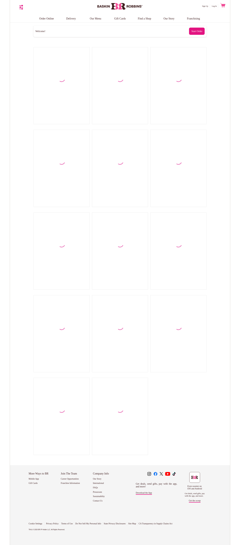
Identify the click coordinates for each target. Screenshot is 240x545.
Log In (214, 6)
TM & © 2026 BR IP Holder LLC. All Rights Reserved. (47, 529)
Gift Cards (120, 18)
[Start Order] (197, 31)
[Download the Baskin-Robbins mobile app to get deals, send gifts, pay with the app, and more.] (195, 481)
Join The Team (69, 473)
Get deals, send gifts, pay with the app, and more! (156, 485)
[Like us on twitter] (161, 474)
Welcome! (40, 31)
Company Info (101, 473)
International (98, 483)
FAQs (95, 487)
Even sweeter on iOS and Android (195, 487)
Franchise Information (70, 483)
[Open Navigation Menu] (21, 7)
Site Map (132, 523)
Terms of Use (67, 523)
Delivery (71, 18)
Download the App (144, 493)
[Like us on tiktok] (174, 474)
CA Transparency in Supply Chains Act (155, 523)
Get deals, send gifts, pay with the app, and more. (195, 494)
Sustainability (99, 496)
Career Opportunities (70, 479)
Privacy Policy (52, 523)
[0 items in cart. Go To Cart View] (222, 6)
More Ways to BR (39, 473)
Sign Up (205, 6)
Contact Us (98, 501)
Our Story (168, 18)
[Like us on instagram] (149, 474)
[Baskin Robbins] (119, 9)
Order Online (46, 18)
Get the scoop (195, 500)
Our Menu (95, 18)
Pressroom (97, 492)
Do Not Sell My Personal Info (88, 523)
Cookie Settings (35, 523)
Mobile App (34, 479)
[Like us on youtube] (167, 474)
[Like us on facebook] (155, 474)
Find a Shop (144, 18)
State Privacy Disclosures (115, 523)
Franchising (193, 18)
